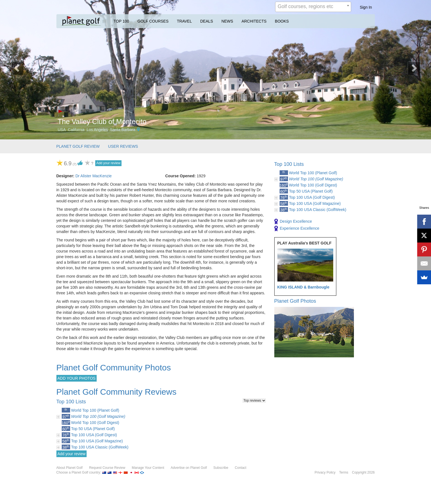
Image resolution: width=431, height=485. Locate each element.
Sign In (366, 7)
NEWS (227, 21)
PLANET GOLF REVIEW (78, 146)
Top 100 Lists (289, 164)
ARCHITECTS (254, 21)
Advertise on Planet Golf (189, 468)
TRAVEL (184, 21)
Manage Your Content (148, 468)
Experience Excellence (297, 228)
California (76, 129)
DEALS (206, 21)
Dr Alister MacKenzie (93, 176)
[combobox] (313, 7)
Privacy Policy (325, 472)
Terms (343, 472)
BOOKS (282, 21)
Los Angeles (97, 129)
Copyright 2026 (363, 472)
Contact (240, 468)
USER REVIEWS (123, 146)
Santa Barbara (122, 129)
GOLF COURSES (152, 21)
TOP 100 (121, 21)
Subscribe (220, 468)
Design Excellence (293, 222)
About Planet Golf (69, 468)
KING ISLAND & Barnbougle (303, 287)
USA (62, 129)
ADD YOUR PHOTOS (77, 378)
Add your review (108, 163)
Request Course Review (107, 468)
